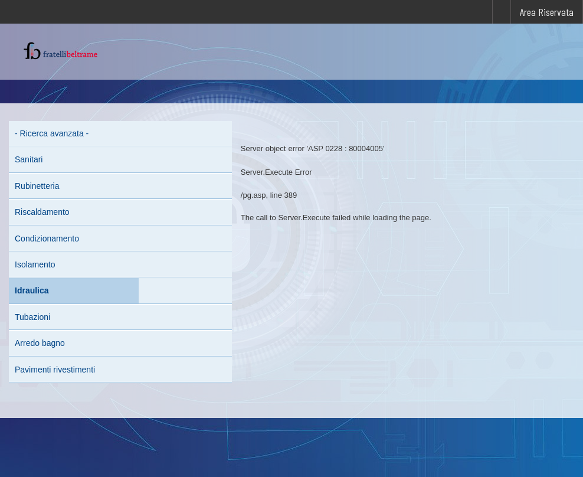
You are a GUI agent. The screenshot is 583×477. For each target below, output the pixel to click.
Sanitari (28, 159)
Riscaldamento (42, 212)
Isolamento (35, 264)
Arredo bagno (40, 343)
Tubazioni (32, 317)
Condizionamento (47, 238)
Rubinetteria (37, 186)
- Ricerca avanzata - (52, 133)
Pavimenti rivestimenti (55, 369)
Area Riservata (547, 11)
